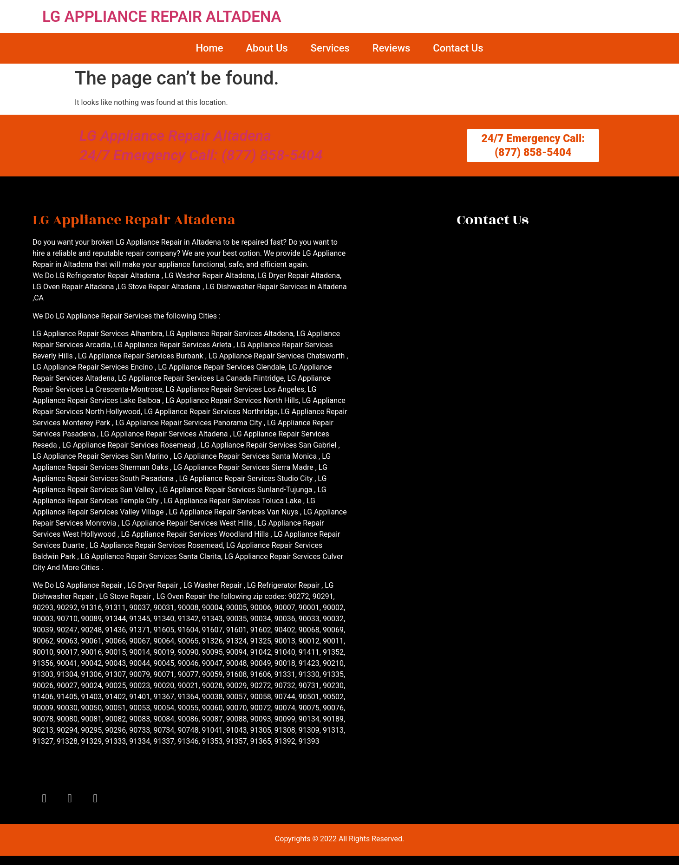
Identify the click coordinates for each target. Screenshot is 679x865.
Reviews (391, 48)
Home (209, 48)
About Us (266, 48)
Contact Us (458, 48)
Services (330, 48)
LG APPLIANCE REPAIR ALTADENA (161, 16)
